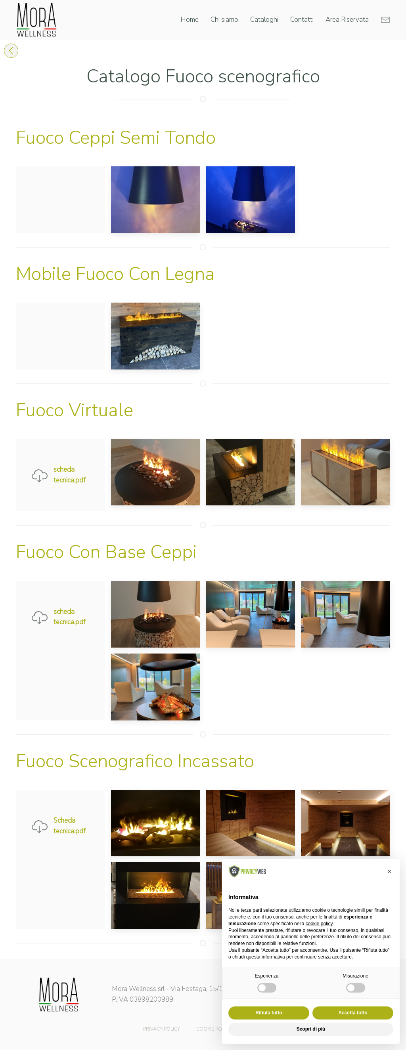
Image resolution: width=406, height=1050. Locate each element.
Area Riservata (347, 19)
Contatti (302, 19)
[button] (389, 871)
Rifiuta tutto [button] (268, 1013)
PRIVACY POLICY (161, 1029)
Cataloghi (264, 19)
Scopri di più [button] (311, 1029)
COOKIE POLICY (214, 1029)
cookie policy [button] (319, 923)
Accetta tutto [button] (352, 1013)
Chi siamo (224, 19)
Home (189, 19)
